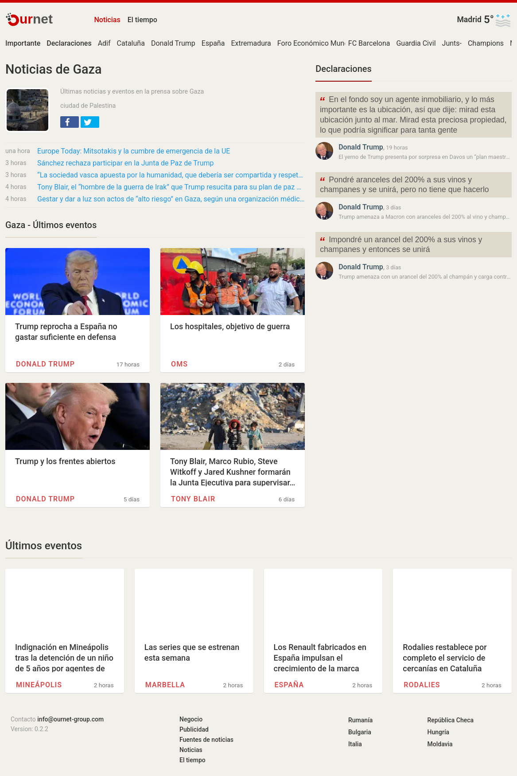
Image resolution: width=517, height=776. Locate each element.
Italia (355, 744)
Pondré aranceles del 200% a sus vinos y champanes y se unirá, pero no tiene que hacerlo (404, 184)
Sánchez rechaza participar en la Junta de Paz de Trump (125, 163)
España (213, 43)
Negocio (190, 719)
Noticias (107, 20)
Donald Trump (173, 43)
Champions (486, 43)
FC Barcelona (369, 43)
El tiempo (142, 20)
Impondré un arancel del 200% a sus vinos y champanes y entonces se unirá (400, 244)
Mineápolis (39, 685)
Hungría (439, 732)
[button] (69, 122)
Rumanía (360, 720)
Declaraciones (343, 68)
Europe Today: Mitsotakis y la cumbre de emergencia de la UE (133, 151)
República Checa (451, 720)
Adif (104, 43)
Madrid (469, 19)
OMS (179, 364)
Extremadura (251, 43)
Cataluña (131, 43)
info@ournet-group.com (70, 719)
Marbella (165, 685)
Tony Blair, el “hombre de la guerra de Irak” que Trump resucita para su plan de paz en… (171, 187)
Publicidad (194, 729)
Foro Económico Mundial (316, 43)
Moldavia (440, 744)
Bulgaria (359, 732)
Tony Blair (193, 499)
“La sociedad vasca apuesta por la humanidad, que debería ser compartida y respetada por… (171, 175)
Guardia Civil (415, 43)
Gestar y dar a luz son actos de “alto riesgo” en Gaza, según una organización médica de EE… (171, 199)
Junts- (452, 43)
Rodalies (422, 685)
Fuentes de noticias (206, 739)
